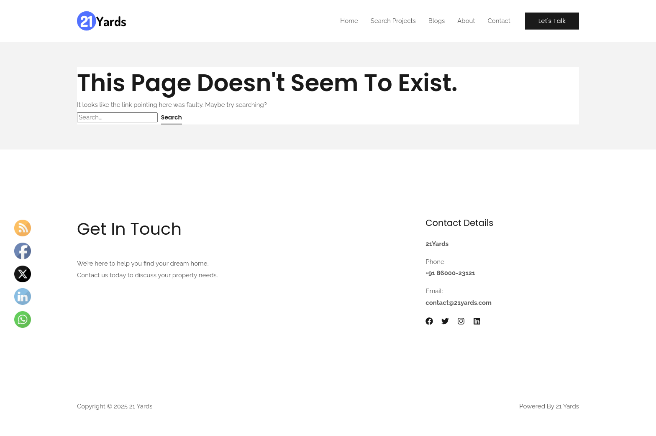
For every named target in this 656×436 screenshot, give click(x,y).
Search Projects (393, 21)
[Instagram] (461, 321)
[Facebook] (429, 321)
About (466, 21)
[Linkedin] (477, 321)
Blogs (436, 21)
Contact (499, 21)
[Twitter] (445, 321)
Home (349, 21)
